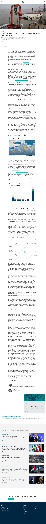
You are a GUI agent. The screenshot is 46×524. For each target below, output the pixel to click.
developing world (24, 86)
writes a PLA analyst (25, 289)
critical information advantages (13, 281)
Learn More (26, 411)
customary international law (24, 301)
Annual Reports (36, 512)
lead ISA (26, 167)
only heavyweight (16, 101)
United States (10, 416)
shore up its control (29, 262)
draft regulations (19, 125)
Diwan (8, 434)
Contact (35, 511)
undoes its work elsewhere (15, 328)
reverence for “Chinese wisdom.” (19, 175)
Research (25, 505)
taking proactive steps (32, 121)
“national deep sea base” (16, 169)
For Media (35, 516)
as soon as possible (26, 128)
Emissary (9, 477)
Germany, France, (32, 85)
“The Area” (34, 72)
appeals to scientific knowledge (30, 88)
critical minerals (30, 75)
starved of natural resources (29, 260)
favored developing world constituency (27, 351)
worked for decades (26, 61)
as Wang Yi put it (11, 349)
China (19, 416)
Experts (25, 511)
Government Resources (37, 517)
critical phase (11, 78)
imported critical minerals (16, 268)
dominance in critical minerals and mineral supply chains (18, 134)
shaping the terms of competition (23, 376)
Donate (24, 513)
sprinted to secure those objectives (26, 218)
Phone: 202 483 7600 (4, 511)
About (24, 509)
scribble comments (26, 313)
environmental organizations (15, 88)
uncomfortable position (29, 370)
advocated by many (26, 114)
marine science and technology (18, 131)
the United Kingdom (25, 85)
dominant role (30, 270)
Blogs (35, 508)
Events (35, 506)
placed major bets (32, 64)
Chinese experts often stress (22, 298)
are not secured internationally (21, 358)
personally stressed (20, 213)
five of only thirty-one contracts (25, 161)
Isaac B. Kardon (4, 45)
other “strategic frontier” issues (22, 223)
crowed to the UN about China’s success (21, 79)
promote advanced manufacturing (21, 265)
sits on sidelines (23, 68)
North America (5, 416)
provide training (12, 168)
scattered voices (12, 86)
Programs (36, 505)
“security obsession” (21, 226)
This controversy (27, 116)
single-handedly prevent (12, 113)
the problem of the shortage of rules (18, 123)
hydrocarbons (10, 76)
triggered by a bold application (13, 111)
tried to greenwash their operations (29, 329)
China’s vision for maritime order (22, 171)
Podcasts (36, 509)
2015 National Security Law (28, 222)
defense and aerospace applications (23, 55)
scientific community (31, 86)
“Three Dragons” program (18, 285)
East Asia (15, 416)
